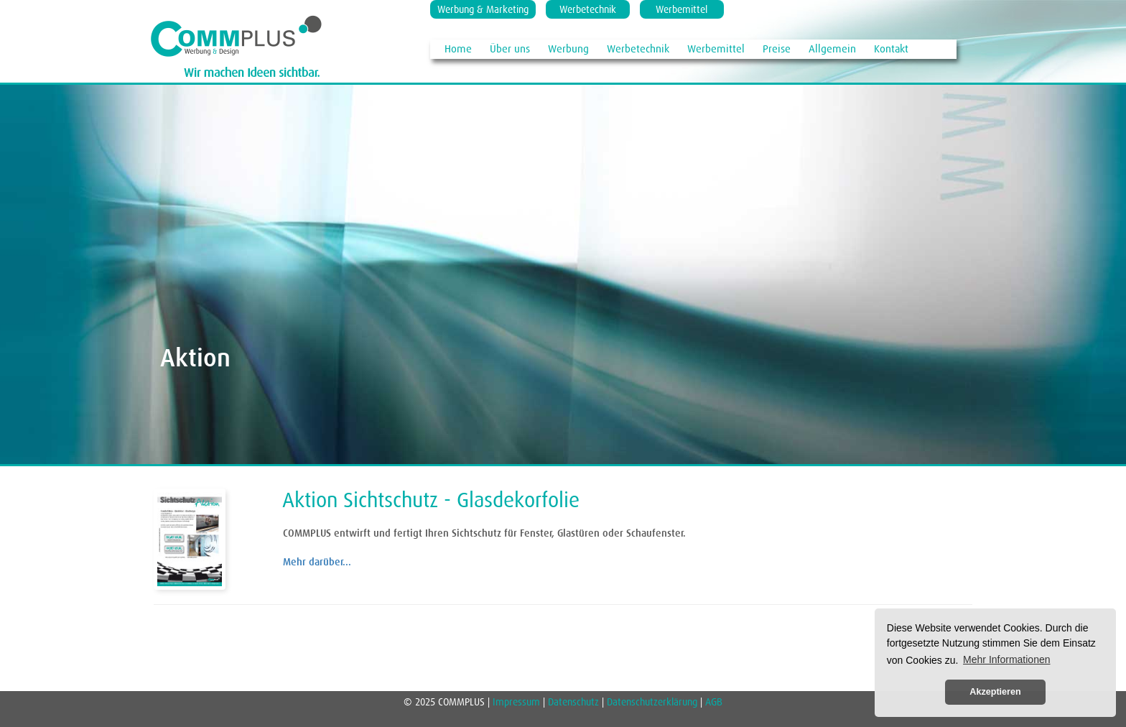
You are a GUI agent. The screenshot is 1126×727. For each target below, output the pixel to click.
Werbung (568, 48)
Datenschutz (573, 702)
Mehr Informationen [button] (1006, 659)
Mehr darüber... (317, 562)
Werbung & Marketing (483, 9)
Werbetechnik (587, 9)
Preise (777, 48)
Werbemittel (681, 9)
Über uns (510, 48)
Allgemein (832, 48)
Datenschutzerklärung (652, 702)
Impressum (518, 702)
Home (458, 48)
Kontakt (891, 48)
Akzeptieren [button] (994, 692)
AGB (713, 702)
